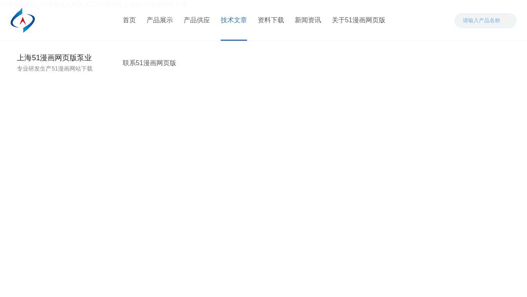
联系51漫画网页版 (422, 20)
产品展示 (159, 20)
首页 (128, 20)
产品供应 (196, 20)
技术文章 (233, 20)
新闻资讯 (307, 20)
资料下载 (270, 20)
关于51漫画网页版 (358, 20)
